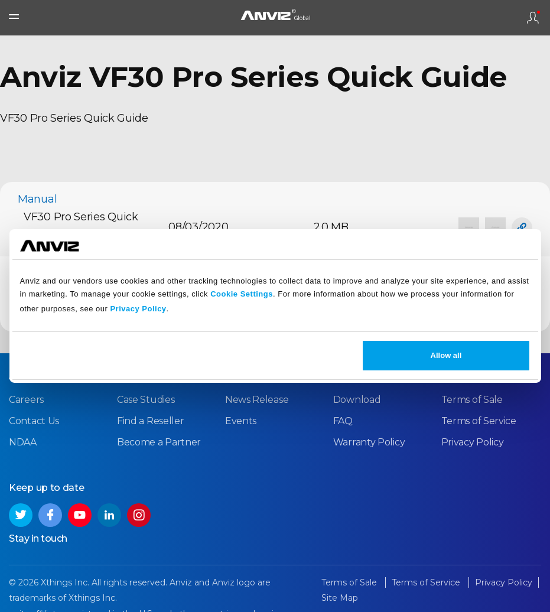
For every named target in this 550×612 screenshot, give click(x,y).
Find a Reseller (150, 421)
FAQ (343, 421)
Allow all (446, 355)
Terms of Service (478, 421)
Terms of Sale (472, 399)
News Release (256, 399)
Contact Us (34, 421)
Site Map (339, 598)
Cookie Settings (241, 293)
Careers (26, 399)
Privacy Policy (138, 308)
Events (240, 421)
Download (357, 399)
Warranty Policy (369, 442)
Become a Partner (159, 442)
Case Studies (145, 399)
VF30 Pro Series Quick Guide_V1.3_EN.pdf (81, 226)
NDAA (23, 442)
